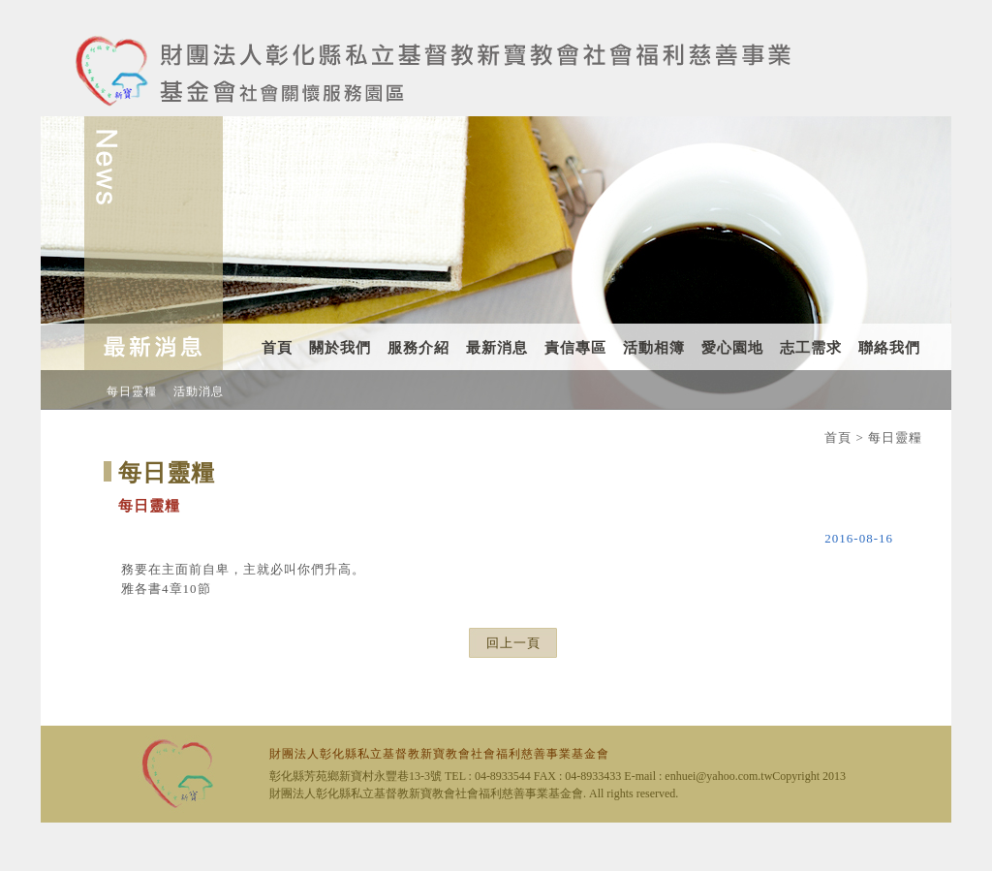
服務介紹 (419, 348)
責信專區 (575, 348)
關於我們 (340, 348)
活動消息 (198, 391)
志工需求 (811, 348)
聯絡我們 (889, 348)
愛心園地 (732, 348)
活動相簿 (654, 348)
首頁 (277, 348)
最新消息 (497, 348)
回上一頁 (513, 643)
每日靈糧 (132, 391)
